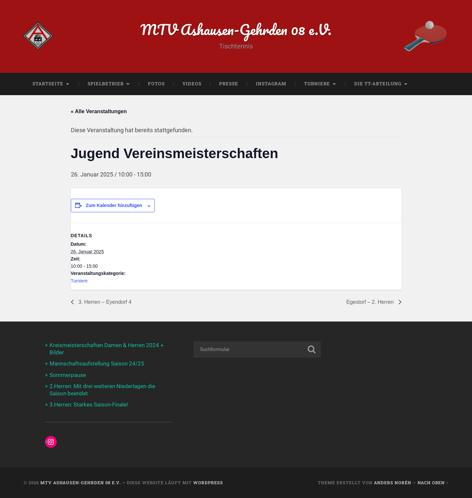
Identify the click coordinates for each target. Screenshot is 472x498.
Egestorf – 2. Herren (370, 302)
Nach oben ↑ (433, 482)
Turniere (317, 84)
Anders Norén (392, 482)
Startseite (47, 84)
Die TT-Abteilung (377, 84)
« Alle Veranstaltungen (99, 111)
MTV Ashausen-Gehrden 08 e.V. (236, 29)
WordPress (208, 482)
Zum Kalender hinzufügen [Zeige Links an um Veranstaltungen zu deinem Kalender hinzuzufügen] (114, 205)
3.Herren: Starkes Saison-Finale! (89, 404)
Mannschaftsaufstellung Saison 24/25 (97, 363)
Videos (191, 84)
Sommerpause (68, 375)
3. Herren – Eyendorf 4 (104, 302)
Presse (228, 84)
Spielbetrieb (106, 84)
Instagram (271, 84)
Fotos (156, 84)
